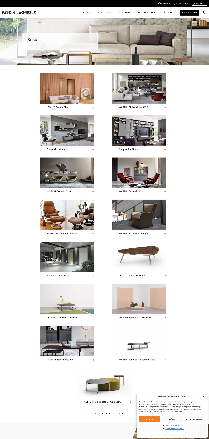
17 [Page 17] (110, 287)
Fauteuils (33, 390)
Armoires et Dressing (69, 386)
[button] (203, 396)
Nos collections (146, 12)
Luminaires (65, 403)
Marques (97, 382)
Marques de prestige (102, 411)
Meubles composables (38, 395)
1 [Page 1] (89, 287)
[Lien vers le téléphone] (181, 3)
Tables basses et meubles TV (40, 412)
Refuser (172, 419)
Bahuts (32, 399)
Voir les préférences (194, 419)
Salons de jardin (67, 412)
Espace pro (199, 3)
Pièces (96, 386)
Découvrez (168, 12)
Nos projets (125, 12)
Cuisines (64, 377)
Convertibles (34, 386)
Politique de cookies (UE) (104, 419)
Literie (63, 395)
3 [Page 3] (95, 287)
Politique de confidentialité (174, 429)
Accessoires (65, 408)
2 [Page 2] (92, 287)
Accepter (150, 419)
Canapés (32, 377)
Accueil (87, 12)
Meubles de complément (71, 382)
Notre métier (105, 12)
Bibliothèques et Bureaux (39, 416)
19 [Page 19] (118, 287)
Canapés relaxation (37, 382)
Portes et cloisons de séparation (74, 399)
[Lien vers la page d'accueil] (19, 12)
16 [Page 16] (106, 287)
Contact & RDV (189, 12)
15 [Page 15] (101, 287)
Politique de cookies (172, 425)
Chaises (32, 408)
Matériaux (98, 377)
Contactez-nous (100, 415)
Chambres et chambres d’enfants (74, 390)
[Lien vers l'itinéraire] (164, 3)
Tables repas (34, 403)
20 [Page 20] (123, 287)
